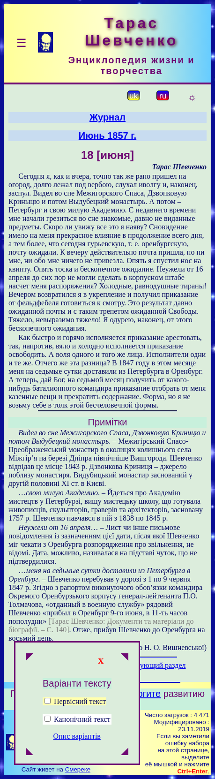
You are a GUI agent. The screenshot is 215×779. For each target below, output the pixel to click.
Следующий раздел (154, 665)
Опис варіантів (77, 736)
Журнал (107, 117)
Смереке (77, 769)
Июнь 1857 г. (107, 135)
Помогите (140, 693)
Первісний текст (75, 701)
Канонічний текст (82, 719)
